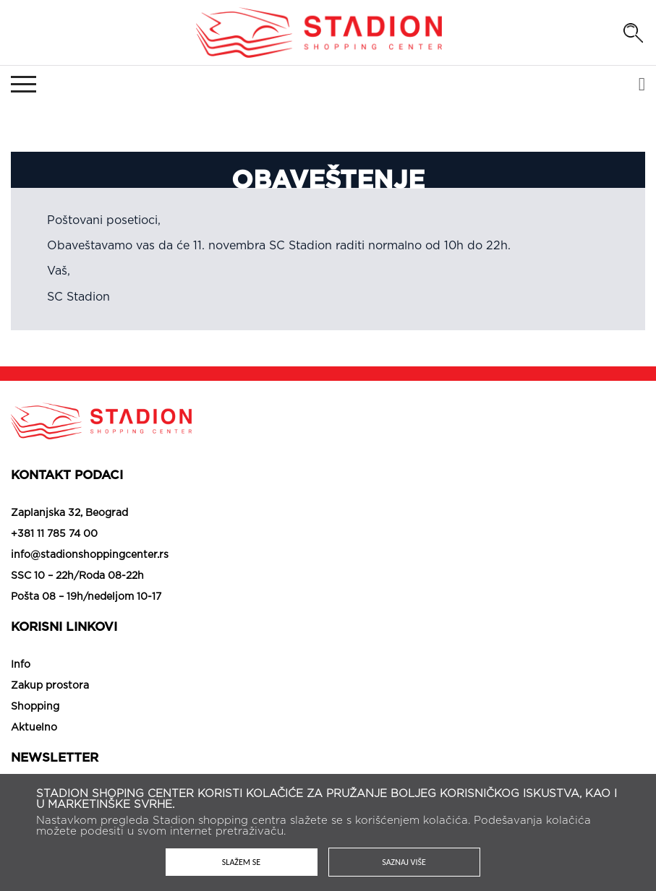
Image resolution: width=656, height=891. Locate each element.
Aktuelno (34, 728)
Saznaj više (404, 862)
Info (20, 665)
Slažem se (241, 862)
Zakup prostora (50, 686)
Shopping (35, 707)
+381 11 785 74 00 (54, 534)
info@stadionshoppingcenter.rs (90, 555)
